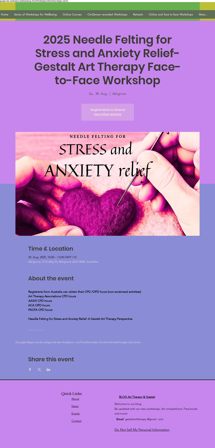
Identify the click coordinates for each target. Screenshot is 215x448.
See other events (107, 114)
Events (75, 413)
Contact (76, 421)
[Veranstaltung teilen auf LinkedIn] (48, 369)
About (75, 399)
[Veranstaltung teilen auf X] (39, 369)
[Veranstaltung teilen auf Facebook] (30, 369)
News (74, 406)
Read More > (37, 330)
